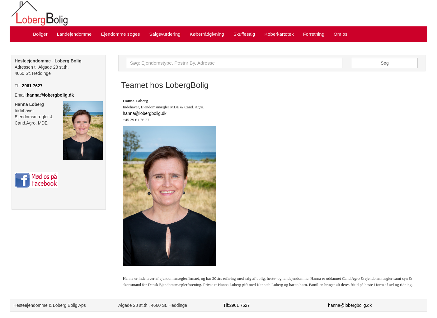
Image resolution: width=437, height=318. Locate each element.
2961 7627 (32, 85)
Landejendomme (74, 34)
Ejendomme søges (120, 34)
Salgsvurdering (165, 34)
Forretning (313, 34)
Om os (340, 34)
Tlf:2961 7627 (236, 305)
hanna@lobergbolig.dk (50, 95)
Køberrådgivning (207, 34)
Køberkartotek (279, 34)
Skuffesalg (244, 34)
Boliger (40, 34)
